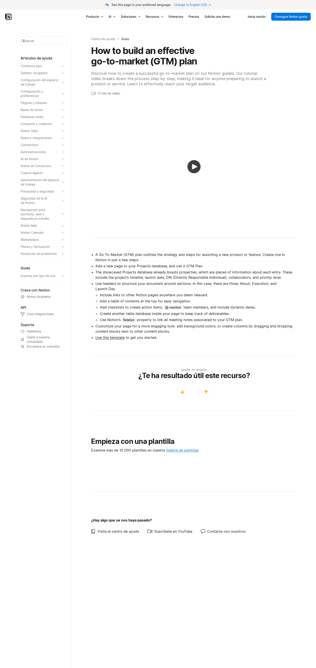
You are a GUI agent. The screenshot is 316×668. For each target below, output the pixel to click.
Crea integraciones (37, 314)
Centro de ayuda (103, 39)
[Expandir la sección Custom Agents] (42, 173)
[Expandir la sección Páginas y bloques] (42, 102)
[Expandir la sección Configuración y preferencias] (42, 93)
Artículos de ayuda (36, 58)
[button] (42, 41)
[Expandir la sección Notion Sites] (42, 130)
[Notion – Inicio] (9, 16)
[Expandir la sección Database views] (42, 116)
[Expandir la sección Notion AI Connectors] (42, 166)
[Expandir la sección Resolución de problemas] (42, 253)
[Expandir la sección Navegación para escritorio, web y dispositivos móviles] (42, 214)
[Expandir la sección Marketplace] (42, 239)
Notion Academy (36, 297)
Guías (125, 39)
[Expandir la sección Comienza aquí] (42, 66)
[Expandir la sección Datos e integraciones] (42, 137)
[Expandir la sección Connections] (42, 144)
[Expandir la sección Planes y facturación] (42, 246)
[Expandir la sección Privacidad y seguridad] (42, 191)
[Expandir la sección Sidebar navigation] (42, 73)
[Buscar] (42, 41)
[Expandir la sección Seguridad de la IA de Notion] (42, 200)
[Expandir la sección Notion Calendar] (42, 232)
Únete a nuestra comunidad (35, 339)
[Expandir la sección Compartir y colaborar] (42, 123)
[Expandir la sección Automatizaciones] (42, 151)
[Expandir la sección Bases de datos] (42, 109)
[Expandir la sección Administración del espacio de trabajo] (42, 182)
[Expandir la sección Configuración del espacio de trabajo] (42, 82)
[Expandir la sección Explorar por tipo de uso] (42, 275)
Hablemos (31, 331)
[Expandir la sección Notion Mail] (42, 225)
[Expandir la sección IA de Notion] (42, 159)
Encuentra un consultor (40, 346)
